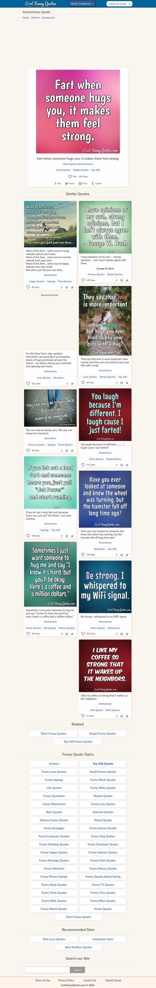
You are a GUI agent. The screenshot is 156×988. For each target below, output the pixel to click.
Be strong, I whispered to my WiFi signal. (104, 616)
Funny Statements (54, 804)
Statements (114, 627)
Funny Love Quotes (54, 771)
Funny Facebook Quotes (103, 844)
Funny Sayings (54, 779)
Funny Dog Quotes (103, 836)
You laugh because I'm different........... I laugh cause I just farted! (102, 446)
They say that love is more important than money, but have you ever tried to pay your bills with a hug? (105, 362)
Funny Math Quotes (103, 860)
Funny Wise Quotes (102, 900)
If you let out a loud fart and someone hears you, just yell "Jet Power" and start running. (48, 515)
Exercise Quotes (103, 812)
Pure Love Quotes (54, 939)
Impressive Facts (103, 939)
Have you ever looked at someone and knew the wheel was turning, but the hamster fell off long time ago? (102, 534)
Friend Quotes (103, 820)
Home (26, 17)
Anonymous (48, 17)
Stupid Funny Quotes (102, 733)
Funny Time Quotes (103, 892)
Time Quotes (65, 281)
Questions (99, 548)
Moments (58, 377)
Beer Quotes (54, 812)
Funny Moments (54, 868)
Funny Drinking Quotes (54, 844)
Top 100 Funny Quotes (78, 741)
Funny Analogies (54, 828)
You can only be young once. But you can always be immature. (49, 431)
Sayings (51, 281)
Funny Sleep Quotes (54, 884)
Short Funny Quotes (53, 733)
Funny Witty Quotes (103, 788)
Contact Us (89, 980)
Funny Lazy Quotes (103, 804)
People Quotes (103, 796)
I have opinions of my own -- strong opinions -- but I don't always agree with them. (103, 260)
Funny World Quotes (54, 909)
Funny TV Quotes (103, 884)
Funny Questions (54, 796)
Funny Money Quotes (103, 868)
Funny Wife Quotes (54, 900)
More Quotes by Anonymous (78, 163)
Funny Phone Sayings (54, 876)
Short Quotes (63, 169)
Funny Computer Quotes (54, 836)
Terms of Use (42, 980)
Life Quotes (50, 627)
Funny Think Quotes (54, 892)
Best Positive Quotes (78, 947)
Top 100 (95, 169)
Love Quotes (90, 376)
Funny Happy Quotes (54, 852)
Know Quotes (33, 627)
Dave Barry (50, 438)
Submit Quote (113, 980)
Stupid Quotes (80, 169)
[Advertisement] (78, 41)
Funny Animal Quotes (103, 828)
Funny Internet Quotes (103, 852)
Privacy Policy (66, 980)
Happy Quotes (36, 281)
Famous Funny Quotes (54, 820)
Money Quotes (107, 376)
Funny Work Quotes (103, 779)
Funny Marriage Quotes (54, 860)
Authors (35, 17)
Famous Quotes (96, 274)
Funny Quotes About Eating (103, 876)
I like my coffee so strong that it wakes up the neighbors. (104, 697)
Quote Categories (82, 4)
